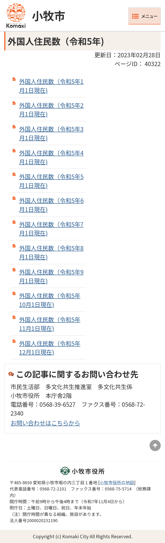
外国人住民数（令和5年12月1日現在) (49, 347)
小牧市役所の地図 (117, 482)
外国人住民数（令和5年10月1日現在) (49, 300)
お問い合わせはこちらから (45, 422)
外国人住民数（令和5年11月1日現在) (49, 323)
